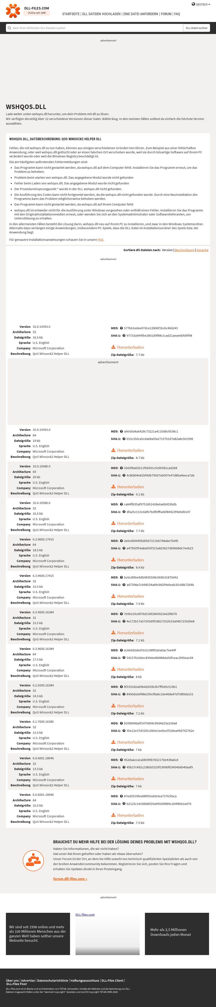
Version (167, 250)
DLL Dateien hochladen (101, 14)
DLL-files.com (85, 914)
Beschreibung (184, 250)
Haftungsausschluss (84, 980)
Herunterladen (130, 347)
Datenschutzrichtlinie (52, 980)
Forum (166, 14)
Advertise (28, 980)
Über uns (12, 980)
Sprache (202, 250)
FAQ (177, 14)
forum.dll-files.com (69, 878)
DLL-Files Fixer (16, 983)
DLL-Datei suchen (197, 28)
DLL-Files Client (112, 980)
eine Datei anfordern (140, 14)
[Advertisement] (108, 72)
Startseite (71, 14)
